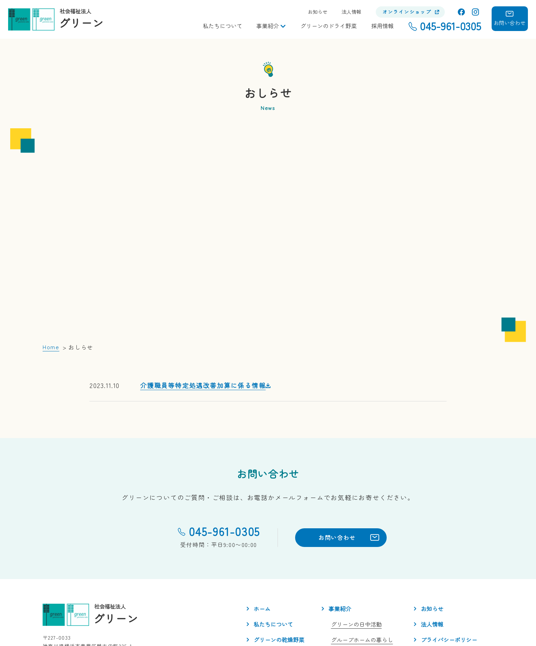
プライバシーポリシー (449, 564)
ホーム (262, 533)
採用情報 (382, 25)
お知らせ (318, 12)
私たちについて (222, 25)
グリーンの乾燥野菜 (279, 564)
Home (51, 271)
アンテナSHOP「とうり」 (364, 579)
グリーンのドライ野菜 (328, 25)
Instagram (475, 12)
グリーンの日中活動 (356, 548)
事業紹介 (267, 25)
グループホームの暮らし (362, 564)
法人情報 (351, 12)
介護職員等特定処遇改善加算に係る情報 (203, 309)
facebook (461, 12)
